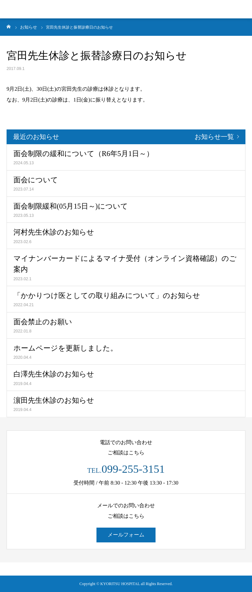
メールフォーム (126, 535)
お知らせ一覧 (214, 136)
